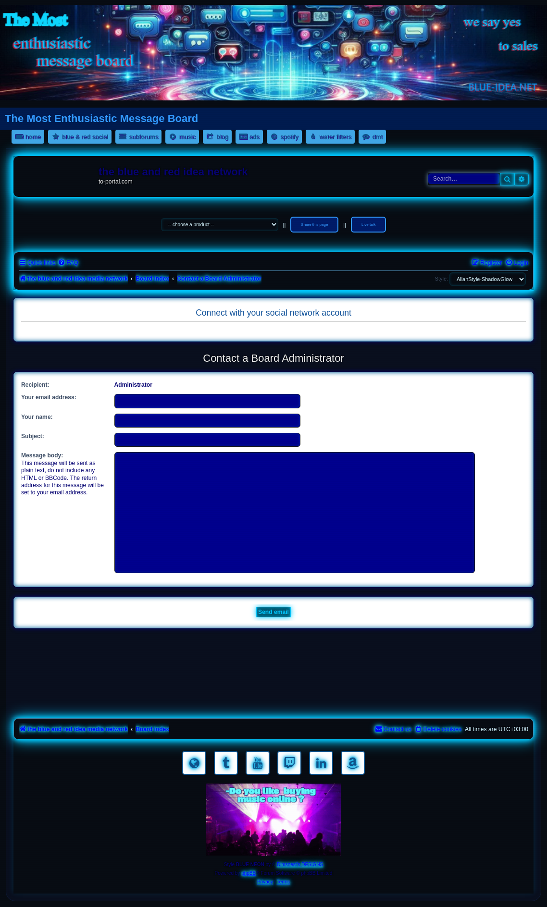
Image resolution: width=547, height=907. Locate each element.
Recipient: (35, 384)
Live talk (368, 224)
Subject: (32, 436)
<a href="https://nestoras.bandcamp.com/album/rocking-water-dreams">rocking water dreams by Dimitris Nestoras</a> (273, 648)
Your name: (37, 417)
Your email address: (48, 397)
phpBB (248, 873)
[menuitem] (68, 263)
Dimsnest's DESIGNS (300, 864)
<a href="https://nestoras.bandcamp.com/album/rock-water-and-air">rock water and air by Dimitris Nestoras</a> (273, 675)
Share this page (314, 224)
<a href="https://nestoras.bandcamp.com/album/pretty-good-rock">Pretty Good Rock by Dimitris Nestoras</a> (273, 702)
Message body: (42, 455)
